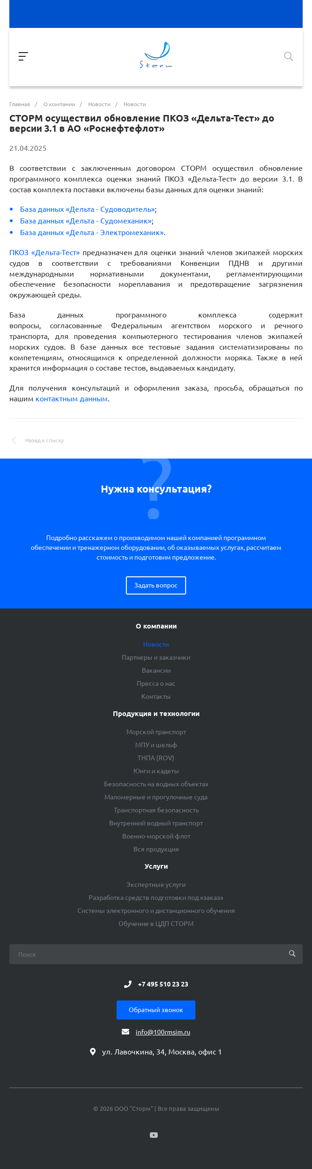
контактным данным (71, 398)
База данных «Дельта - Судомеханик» (86, 220)
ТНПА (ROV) (156, 758)
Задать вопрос (156, 585)
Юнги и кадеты (156, 771)
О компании (156, 626)
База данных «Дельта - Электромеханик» (92, 232)
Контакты (156, 696)
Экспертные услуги (156, 884)
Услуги (156, 866)
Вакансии (156, 670)
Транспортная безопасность (156, 810)
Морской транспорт (156, 732)
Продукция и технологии (156, 713)
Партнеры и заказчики (156, 657)
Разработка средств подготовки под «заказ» (156, 897)
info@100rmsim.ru (163, 1032)
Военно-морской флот (156, 836)
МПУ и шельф (156, 745)
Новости (156, 644)
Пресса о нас (156, 683)
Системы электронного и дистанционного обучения (156, 910)
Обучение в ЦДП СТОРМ (156, 923)
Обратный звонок (156, 1010)
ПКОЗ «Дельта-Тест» (44, 252)
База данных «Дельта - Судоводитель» (87, 209)
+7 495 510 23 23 (163, 984)
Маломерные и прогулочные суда (156, 797)
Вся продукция (156, 849)
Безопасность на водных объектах (156, 784)
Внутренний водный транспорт (156, 823)
